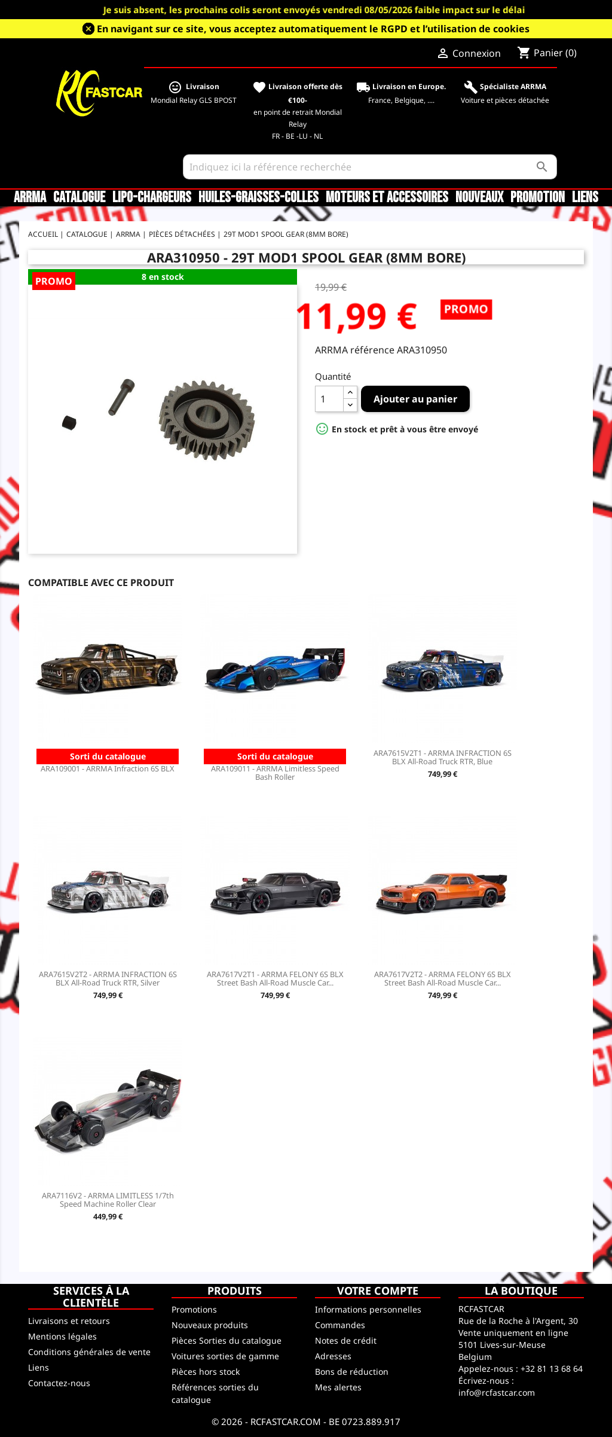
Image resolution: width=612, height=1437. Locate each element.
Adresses (333, 1356)
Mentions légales (62, 1336)
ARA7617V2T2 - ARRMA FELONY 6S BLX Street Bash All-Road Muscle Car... (442, 978)
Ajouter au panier (415, 398)
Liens (585, 198)
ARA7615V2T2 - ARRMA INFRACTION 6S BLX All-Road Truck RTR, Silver (108, 978)
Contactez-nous (59, 1383)
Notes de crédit (346, 1340)
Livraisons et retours (69, 1320)
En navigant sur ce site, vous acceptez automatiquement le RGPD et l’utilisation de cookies (313, 28)
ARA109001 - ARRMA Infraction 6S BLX (108, 768)
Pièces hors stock (206, 1371)
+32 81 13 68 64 (552, 1368)
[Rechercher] (370, 166)
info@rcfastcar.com (496, 1392)
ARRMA (30, 198)
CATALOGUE (79, 198)
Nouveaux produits (210, 1325)
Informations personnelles (368, 1309)
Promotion (537, 198)
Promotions (194, 1309)
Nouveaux (479, 198)
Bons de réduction (351, 1371)
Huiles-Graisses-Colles (258, 198)
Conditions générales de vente (89, 1351)
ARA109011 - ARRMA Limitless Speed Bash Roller (275, 772)
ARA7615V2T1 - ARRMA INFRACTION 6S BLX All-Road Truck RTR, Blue (443, 757)
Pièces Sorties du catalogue (226, 1340)
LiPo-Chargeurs (151, 198)
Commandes (340, 1325)
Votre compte (377, 1290)
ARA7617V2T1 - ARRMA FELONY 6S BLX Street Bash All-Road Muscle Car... (275, 978)
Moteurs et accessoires (387, 198)
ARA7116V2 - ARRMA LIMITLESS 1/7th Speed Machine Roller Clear (108, 1199)
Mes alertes (338, 1387)
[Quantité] (329, 399)
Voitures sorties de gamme (225, 1356)
